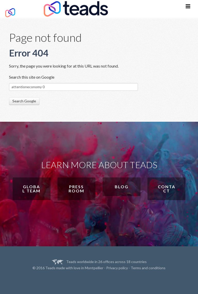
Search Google (24, 101)
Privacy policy (117, 268)
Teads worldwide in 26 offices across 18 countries (106, 261)
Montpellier (94, 268)
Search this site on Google (31, 77)
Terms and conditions (148, 268)
